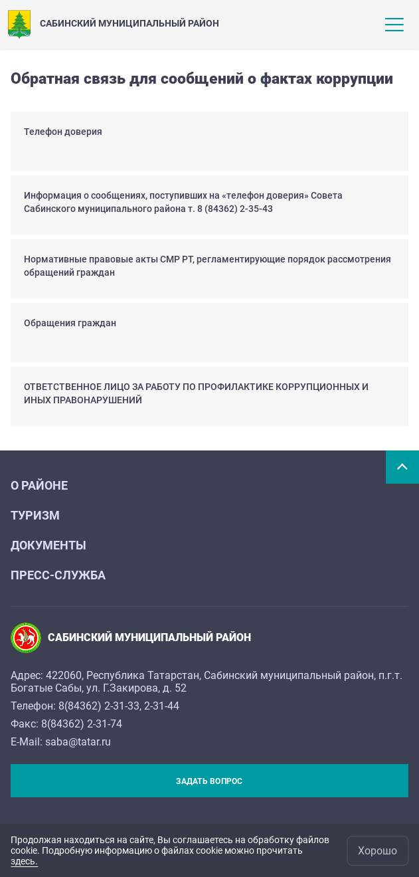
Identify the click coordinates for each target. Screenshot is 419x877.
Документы (48, 545)
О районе (39, 485)
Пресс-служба (58, 575)
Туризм (35, 515)
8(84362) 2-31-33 (98, 706)
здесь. (24, 861)
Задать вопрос (209, 781)
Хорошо (377, 850)
